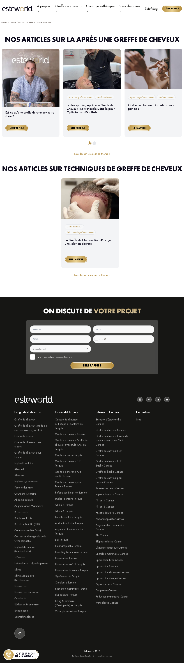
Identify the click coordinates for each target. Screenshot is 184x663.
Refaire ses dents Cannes (110, 488)
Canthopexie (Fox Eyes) (27, 530)
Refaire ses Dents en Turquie (71, 492)
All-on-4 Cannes (105, 500)
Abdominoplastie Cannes (110, 519)
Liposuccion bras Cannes (109, 560)
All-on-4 (19, 469)
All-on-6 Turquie (64, 511)
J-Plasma (19, 557)
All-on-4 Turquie (64, 505)
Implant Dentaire (23, 463)
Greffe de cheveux (24, 419)
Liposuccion (20, 586)
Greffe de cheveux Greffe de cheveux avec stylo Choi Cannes (112, 440)
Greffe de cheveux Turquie (70, 434)
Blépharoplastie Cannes (109, 541)
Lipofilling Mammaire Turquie (71, 552)
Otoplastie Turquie (65, 582)
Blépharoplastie (23, 518)
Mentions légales (105, 655)
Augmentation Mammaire (28, 506)
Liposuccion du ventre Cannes (112, 572)
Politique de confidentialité (62, 357)
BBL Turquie (61, 540)
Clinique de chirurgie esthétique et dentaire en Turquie (69, 424)
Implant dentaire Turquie (68, 499)
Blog (138, 419)
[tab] (89, 143)
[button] (172, 9)
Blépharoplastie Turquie (68, 546)
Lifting (17, 569)
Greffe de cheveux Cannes (111, 430)
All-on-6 (19, 475)
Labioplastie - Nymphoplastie (31, 563)
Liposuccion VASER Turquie (70, 564)
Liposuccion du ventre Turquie (71, 570)
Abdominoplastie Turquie (69, 523)
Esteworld (3, 22)
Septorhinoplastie (24, 617)
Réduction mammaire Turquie (71, 588)
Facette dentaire (23, 487)
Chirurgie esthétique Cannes (111, 547)
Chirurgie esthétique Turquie (70, 611)
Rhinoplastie (21, 610)
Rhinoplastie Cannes (107, 603)
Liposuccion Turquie (66, 558)
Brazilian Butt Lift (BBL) (27, 524)
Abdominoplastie (23, 500)
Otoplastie (20, 598)
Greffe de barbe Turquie (68, 455)
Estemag (13, 22)
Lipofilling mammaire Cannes (112, 554)
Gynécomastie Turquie (67, 576)
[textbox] (60, 348)
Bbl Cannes (102, 535)
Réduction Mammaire (26, 604)
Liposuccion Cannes (107, 566)
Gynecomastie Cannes (108, 584)
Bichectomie (21, 512)
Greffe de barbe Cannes (109, 472)
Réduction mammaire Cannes (112, 596)
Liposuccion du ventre (26, 592)
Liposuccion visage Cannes (111, 578)
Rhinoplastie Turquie (66, 595)
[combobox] (97, 339)
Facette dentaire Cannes (109, 513)
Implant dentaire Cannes (109, 494)
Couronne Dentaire (25, 493)
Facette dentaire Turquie (68, 517)
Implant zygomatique (26, 481)
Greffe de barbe (23, 436)
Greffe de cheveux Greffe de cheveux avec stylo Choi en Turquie (71, 444)
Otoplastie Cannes (106, 590)
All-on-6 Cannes (105, 506)
